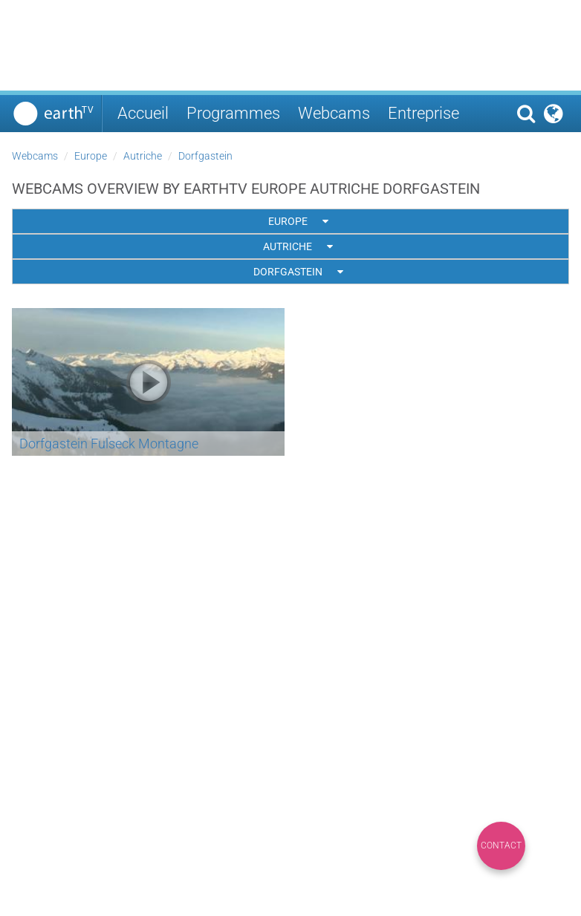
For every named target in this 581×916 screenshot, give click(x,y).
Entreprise (423, 113)
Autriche (142, 156)
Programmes (233, 113)
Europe (90, 156)
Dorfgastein (205, 156)
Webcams (334, 113)
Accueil (143, 113)
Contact (501, 845)
